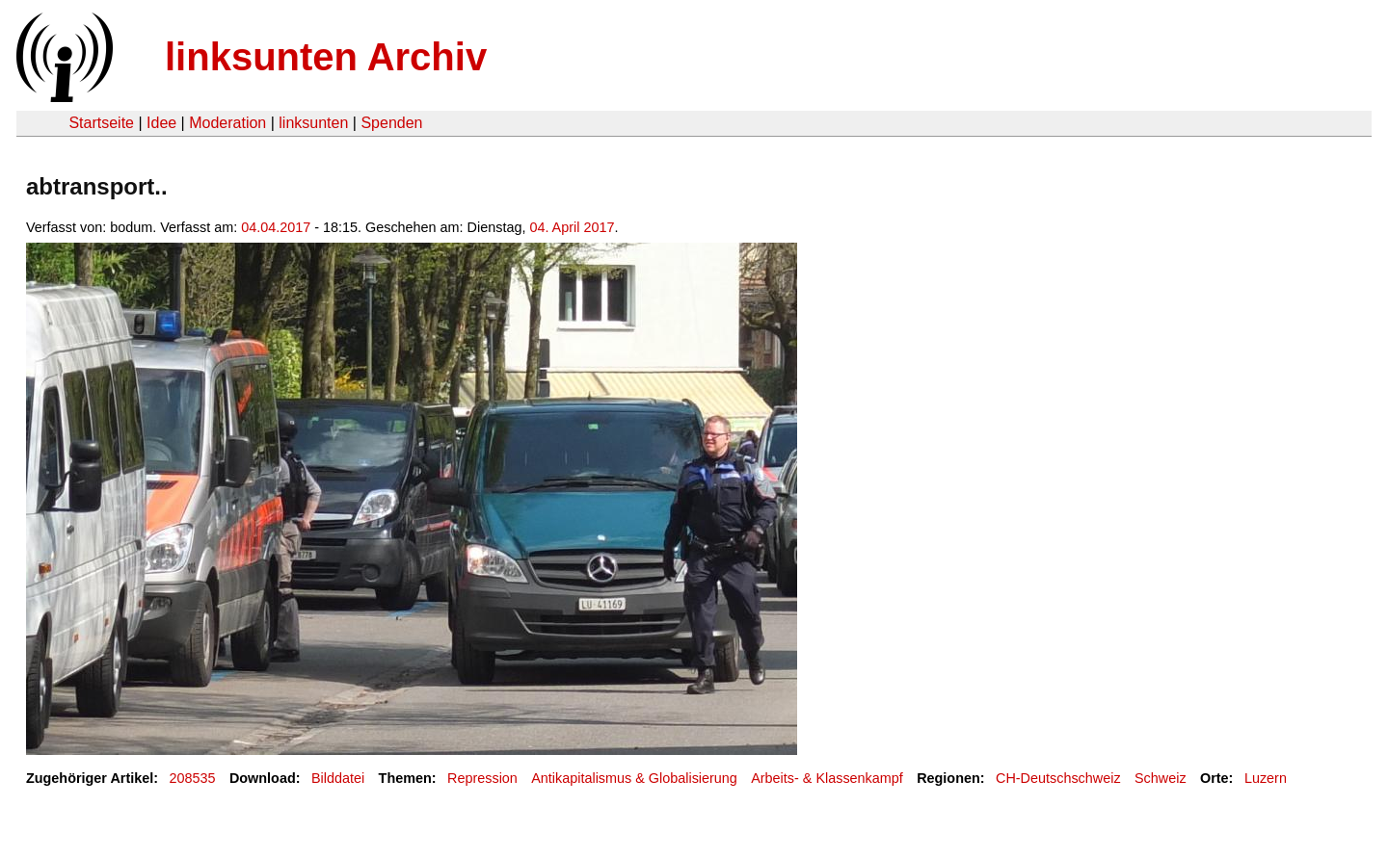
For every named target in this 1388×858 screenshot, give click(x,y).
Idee (161, 123)
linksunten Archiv (326, 57)
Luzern (1265, 778)
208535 (193, 778)
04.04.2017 (275, 227)
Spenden (391, 123)
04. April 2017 (571, 227)
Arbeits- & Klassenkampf (827, 778)
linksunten (313, 123)
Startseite (101, 123)
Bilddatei (337, 778)
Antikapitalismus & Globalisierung (634, 778)
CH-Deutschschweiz (1058, 778)
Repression (482, 778)
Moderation (227, 123)
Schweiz (1160, 778)
